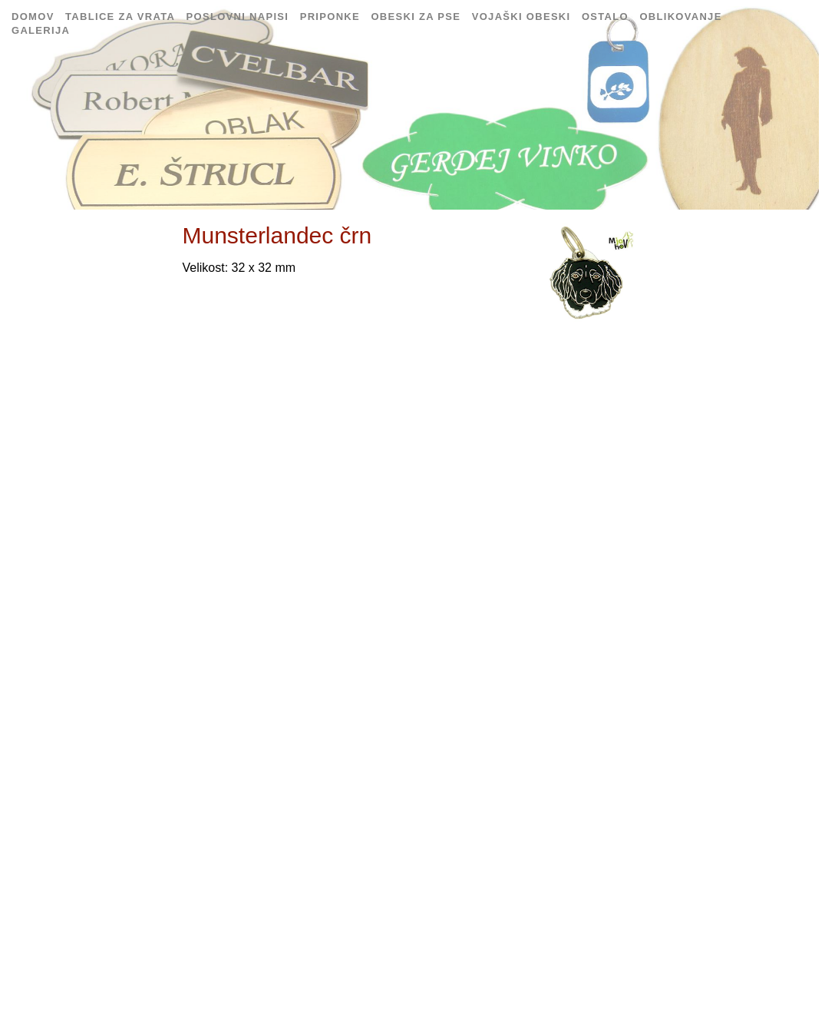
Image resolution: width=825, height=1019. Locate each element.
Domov (33, 16)
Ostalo (605, 16)
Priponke (330, 16)
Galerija (41, 30)
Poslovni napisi (237, 16)
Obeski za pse (415, 16)
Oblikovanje (680, 16)
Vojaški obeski (521, 16)
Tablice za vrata (122, 16)
